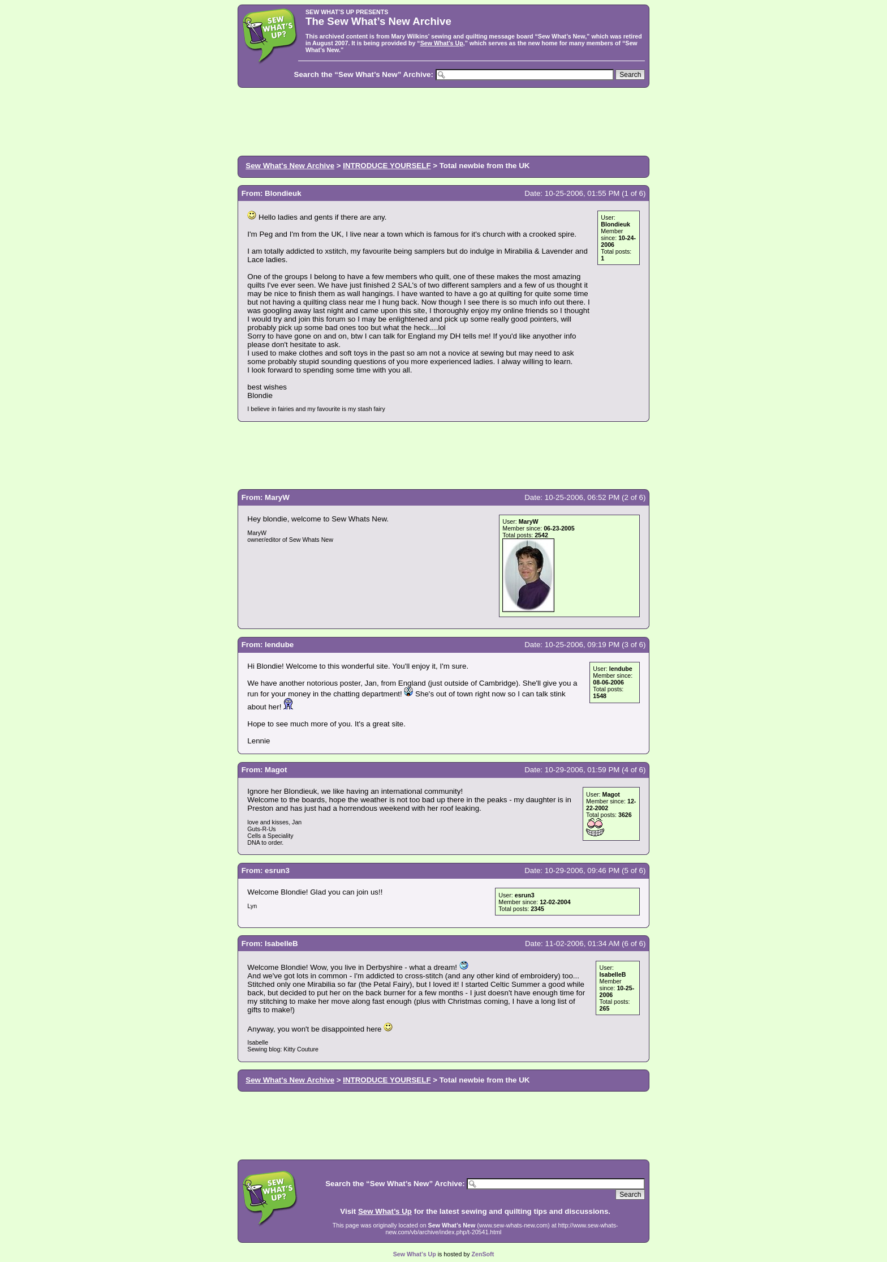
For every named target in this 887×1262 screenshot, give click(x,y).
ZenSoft (483, 1254)
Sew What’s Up (441, 43)
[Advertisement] (443, 120)
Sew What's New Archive (290, 165)
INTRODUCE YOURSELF (386, 165)
